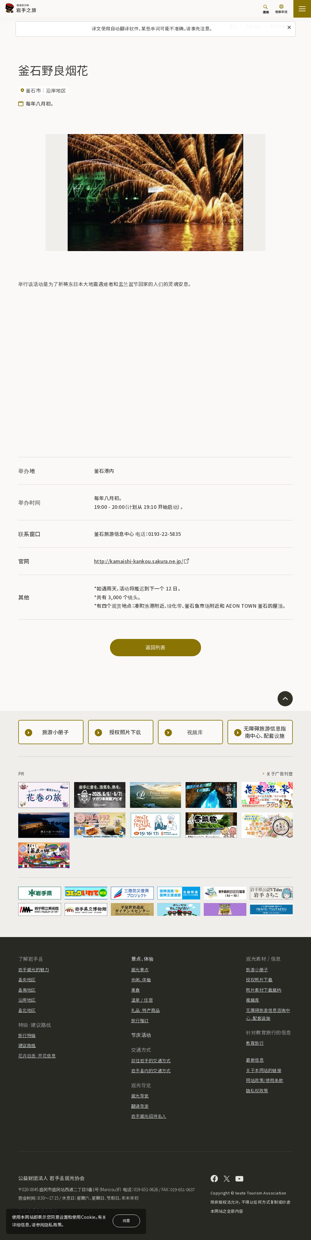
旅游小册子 (257, 969)
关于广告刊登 (279, 774)
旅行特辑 (27, 1035)
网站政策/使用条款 (264, 1080)
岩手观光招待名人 (148, 1116)
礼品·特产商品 (145, 1010)
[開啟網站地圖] (302, 9)
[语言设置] (281, 9)
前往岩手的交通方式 (151, 1060)
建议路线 (27, 1045)
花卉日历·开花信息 (37, 1056)
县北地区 (27, 1010)
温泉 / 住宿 (142, 1000)
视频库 (252, 1000)
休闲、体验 (141, 979)
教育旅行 (255, 1043)
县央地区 (27, 979)
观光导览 (140, 1096)
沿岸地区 (27, 1000)
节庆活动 (141, 1034)
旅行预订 (140, 1020)
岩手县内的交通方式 (151, 1070)
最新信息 (255, 1060)
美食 (135, 990)
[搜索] (265, 9)
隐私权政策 (257, 1090)
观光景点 (140, 969)
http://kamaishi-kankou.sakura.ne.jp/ (142, 561)
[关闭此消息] (289, 28)
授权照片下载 (259, 979)
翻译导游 (140, 1106)
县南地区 (27, 990)
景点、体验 (142, 958)
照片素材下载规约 (263, 990)
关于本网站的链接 (263, 1070)
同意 (126, 1220)
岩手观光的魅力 (33, 969)
